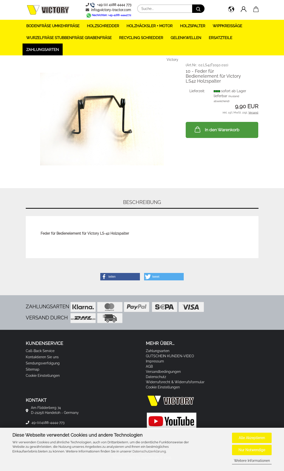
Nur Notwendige (251, 450)
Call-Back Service (40, 351)
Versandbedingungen (163, 372)
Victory (172, 60)
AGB (149, 366)
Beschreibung (142, 202)
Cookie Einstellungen (43, 376)
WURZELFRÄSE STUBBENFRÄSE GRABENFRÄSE (69, 38)
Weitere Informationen (252, 461)
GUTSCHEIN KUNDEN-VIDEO (170, 356)
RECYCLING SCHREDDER (141, 38)
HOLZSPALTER (192, 26)
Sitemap (32, 369)
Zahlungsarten (42, 49)
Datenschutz (156, 377)
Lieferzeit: (197, 91)
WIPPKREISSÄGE (227, 26)
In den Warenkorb (216, 129)
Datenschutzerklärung (149, 451)
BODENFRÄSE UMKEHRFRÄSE (52, 26)
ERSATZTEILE (220, 38)
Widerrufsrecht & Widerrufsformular (175, 382)
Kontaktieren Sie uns (42, 357)
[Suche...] (198, 8)
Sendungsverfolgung (43, 363)
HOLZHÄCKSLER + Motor (150, 26)
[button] (231, 10)
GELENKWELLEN (186, 38)
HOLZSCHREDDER (103, 26)
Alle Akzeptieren (252, 438)
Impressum (155, 361)
